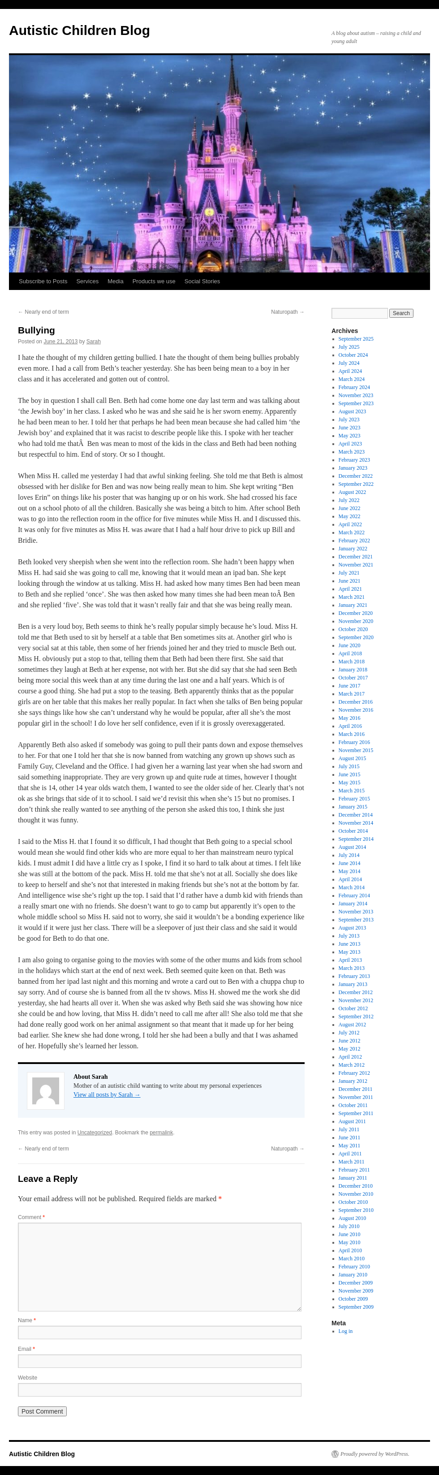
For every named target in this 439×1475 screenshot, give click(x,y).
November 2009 (356, 1291)
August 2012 (352, 1024)
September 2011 (356, 1113)
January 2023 (353, 468)
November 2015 (356, 750)
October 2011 (353, 1105)
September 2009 (356, 1307)
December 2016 (356, 702)
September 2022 (356, 484)
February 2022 (354, 540)
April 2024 (350, 371)
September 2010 (356, 1210)
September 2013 (356, 920)
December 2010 (356, 1186)
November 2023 (356, 395)
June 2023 (350, 427)
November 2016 (356, 710)
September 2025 (356, 339)
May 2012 (350, 1049)
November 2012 (356, 1000)
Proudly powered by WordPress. (374, 1454)
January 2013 (353, 984)
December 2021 (356, 557)
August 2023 (352, 411)
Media (115, 281)
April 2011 (350, 1154)
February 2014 (354, 895)
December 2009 (356, 1283)
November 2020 (356, 621)
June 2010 (350, 1234)
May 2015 (350, 782)
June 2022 (350, 508)
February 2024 (354, 387)
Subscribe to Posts (43, 281)
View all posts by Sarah (107, 1094)
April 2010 (350, 1250)
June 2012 (350, 1041)
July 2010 (349, 1226)
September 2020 (356, 637)
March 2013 (352, 968)
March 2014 (352, 887)
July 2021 (349, 573)
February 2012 (354, 1073)
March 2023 (352, 452)
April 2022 (350, 524)
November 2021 (356, 565)
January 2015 (353, 807)
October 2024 (353, 355)
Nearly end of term (43, 312)
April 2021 (350, 589)
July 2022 (349, 500)
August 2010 (352, 1218)
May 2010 (350, 1242)
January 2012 (353, 1081)
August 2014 (352, 847)
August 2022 (352, 492)
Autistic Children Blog (79, 30)
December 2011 (356, 1089)
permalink (161, 1132)
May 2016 (350, 718)
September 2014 (356, 839)
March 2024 (352, 379)
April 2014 (350, 879)
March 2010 (352, 1258)
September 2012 (356, 1016)
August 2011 (352, 1121)
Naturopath (288, 312)
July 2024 (349, 363)
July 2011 (349, 1129)
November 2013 (356, 911)
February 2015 (354, 799)
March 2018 (352, 661)
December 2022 (356, 476)
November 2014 (356, 823)
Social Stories (202, 281)
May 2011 (350, 1145)
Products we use (154, 281)
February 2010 (354, 1266)
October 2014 (353, 831)
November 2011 (356, 1097)
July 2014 (349, 855)
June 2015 (350, 774)
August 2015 (352, 758)
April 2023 (350, 444)
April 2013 (350, 960)
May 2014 (350, 871)
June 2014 (350, 863)
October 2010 (353, 1202)
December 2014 (356, 815)
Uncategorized (94, 1132)
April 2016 (350, 726)
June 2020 (350, 645)
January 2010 (353, 1275)
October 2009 (353, 1299)
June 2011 (350, 1137)
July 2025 (349, 347)
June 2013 (350, 944)
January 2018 (353, 669)
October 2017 (353, 678)
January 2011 (353, 1178)
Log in (346, 1331)
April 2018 (350, 653)
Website (27, 1378)
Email (26, 1349)
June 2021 (350, 581)
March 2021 (352, 597)
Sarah (93, 341)
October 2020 (353, 629)
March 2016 (352, 734)
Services (87, 281)
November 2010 (356, 1194)
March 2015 (352, 790)
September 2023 (356, 403)
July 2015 (349, 766)
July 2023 (349, 419)
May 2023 (350, 436)
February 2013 (354, 976)
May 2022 (350, 516)
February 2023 (354, 460)
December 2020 (356, 613)
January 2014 (353, 903)
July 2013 (349, 936)
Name (27, 1320)
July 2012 (349, 1032)
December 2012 (356, 992)
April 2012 (350, 1057)
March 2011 (352, 1162)
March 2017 (352, 694)
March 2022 (352, 532)
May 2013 (350, 952)
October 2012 (353, 1008)
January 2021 (353, 605)
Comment (31, 1217)
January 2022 (353, 548)
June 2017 (350, 686)
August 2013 (352, 928)
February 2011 (354, 1170)
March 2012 (352, 1065)
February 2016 (354, 742)
